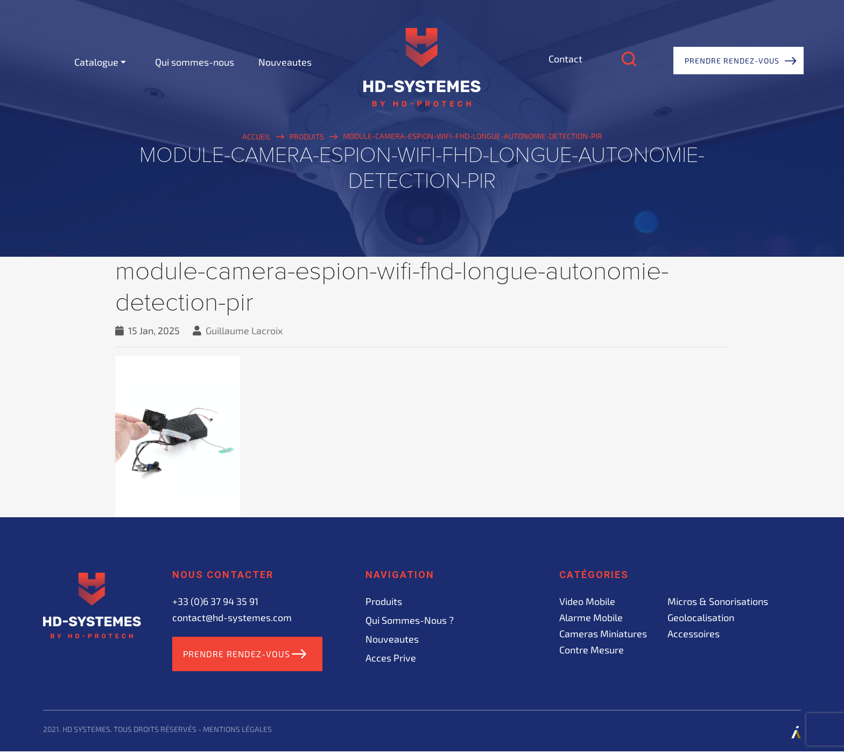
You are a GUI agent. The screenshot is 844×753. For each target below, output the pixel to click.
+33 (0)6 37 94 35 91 (215, 601)
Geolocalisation (700, 617)
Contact (565, 59)
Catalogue (96, 62)
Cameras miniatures (603, 633)
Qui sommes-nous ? (409, 620)
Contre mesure (591, 650)
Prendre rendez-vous (732, 60)
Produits (383, 601)
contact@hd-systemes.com (232, 617)
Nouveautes (285, 62)
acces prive (390, 658)
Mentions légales (237, 730)
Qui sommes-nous (194, 62)
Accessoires (693, 633)
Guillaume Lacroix (244, 330)
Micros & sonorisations (717, 601)
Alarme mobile (591, 617)
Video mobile (587, 601)
